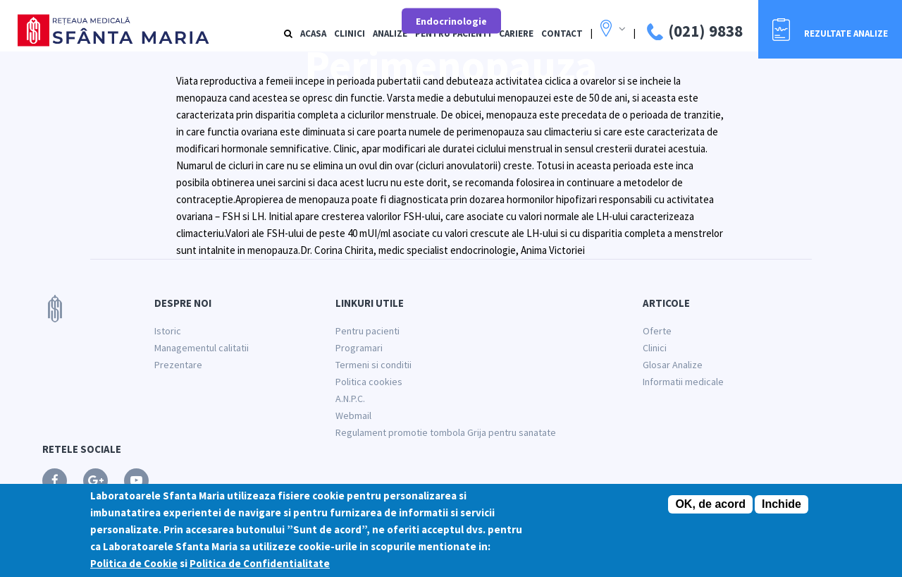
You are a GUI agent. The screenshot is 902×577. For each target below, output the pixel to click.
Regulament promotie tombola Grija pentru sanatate (445, 432)
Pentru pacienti (367, 330)
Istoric (167, 330)
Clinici (655, 347)
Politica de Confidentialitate (260, 564)
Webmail (353, 415)
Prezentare (178, 364)
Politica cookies (368, 381)
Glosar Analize (673, 364)
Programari (359, 347)
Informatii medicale (683, 381)
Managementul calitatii (201, 347)
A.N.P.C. (350, 398)
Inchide (781, 505)
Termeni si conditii (373, 364)
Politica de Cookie (134, 564)
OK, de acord (710, 505)
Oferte (657, 330)
